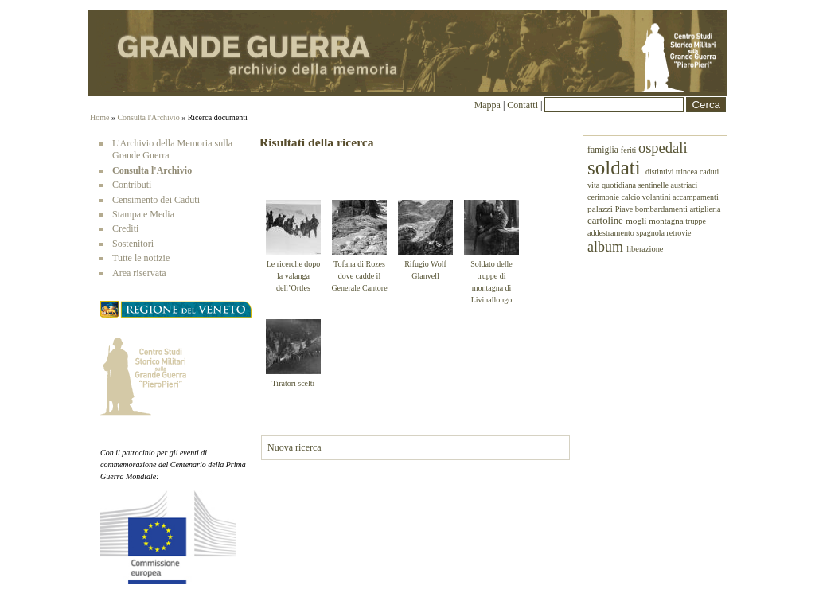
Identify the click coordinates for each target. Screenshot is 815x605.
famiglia (604, 150)
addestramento (611, 232)
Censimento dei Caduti (156, 199)
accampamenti (696, 197)
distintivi (660, 171)
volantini (657, 197)
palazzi (601, 208)
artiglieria (705, 209)
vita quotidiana (612, 185)
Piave (625, 209)
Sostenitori (133, 243)
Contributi (131, 184)
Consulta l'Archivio (148, 117)
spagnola (651, 232)
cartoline (606, 220)
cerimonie (604, 197)
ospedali (663, 148)
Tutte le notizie (141, 257)
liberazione (644, 248)
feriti (629, 150)
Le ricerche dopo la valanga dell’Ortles (294, 276)
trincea (688, 171)
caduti (709, 171)
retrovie (678, 232)
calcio (631, 197)
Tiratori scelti (293, 383)
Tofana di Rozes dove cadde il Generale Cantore (359, 276)
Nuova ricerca (294, 447)
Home (99, 117)
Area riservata (139, 273)
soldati (616, 167)
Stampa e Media (143, 214)
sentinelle (654, 185)
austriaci (684, 185)
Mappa (487, 105)
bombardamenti (662, 209)
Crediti (125, 228)
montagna (667, 220)
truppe (695, 221)
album (606, 247)
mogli (637, 220)
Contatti (523, 105)
